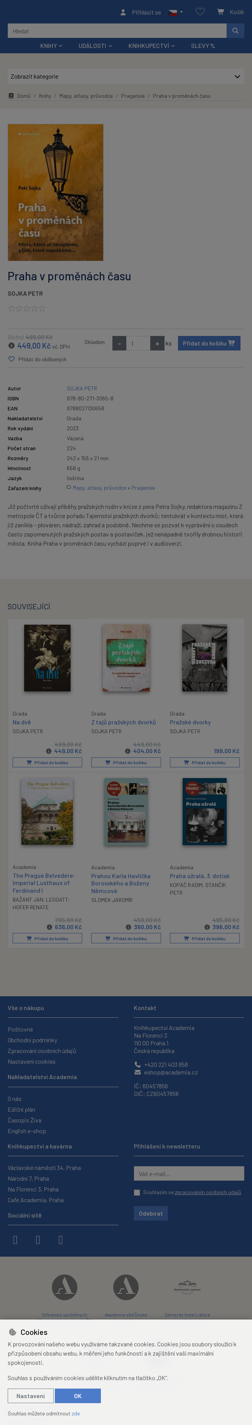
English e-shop (27, 1130)
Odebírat (151, 1213)
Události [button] (92, 47)
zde (76, 1413)
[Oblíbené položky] (200, 13)
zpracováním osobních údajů (208, 1192)
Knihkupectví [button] (148, 47)
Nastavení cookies (32, 1061)
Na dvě (22, 723)
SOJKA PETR (25, 295)
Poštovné (20, 1029)
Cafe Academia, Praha (36, 1199)
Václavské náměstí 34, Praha (44, 1167)
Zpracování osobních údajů (42, 1050)
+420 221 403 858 (161, 1064)
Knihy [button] (48, 47)
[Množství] (138, 345)
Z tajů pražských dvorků (123, 724)
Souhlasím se (192, 1192)
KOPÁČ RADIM (186, 887)
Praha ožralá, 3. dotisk (200, 878)
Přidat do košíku (209, 345)
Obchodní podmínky (32, 1039)
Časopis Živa (24, 1120)
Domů (19, 98)
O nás (14, 1098)
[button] (175, 13)
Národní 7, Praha (28, 1178)
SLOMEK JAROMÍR (112, 901)
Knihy (45, 98)
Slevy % (203, 47)
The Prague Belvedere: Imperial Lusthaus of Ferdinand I (44, 885)
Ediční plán (21, 1109)
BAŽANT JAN (28, 901)
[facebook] (15, 1239)
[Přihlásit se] (140, 13)
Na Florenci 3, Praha (33, 1189)
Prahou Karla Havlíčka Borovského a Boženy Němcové (121, 885)
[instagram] (38, 1239)
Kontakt (145, 1007)
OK (78, 1395)
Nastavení (30, 1395)
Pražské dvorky (190, 724)
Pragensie (133, 98)
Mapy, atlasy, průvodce (86, 98)
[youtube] (60, 1239)
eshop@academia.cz (166, 1072)
